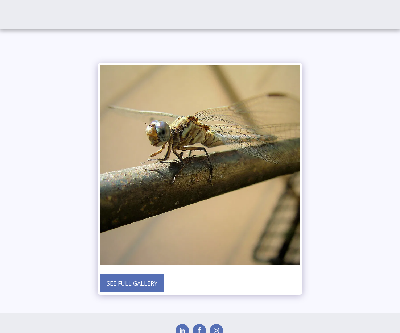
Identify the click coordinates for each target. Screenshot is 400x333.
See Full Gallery (132, 283)
